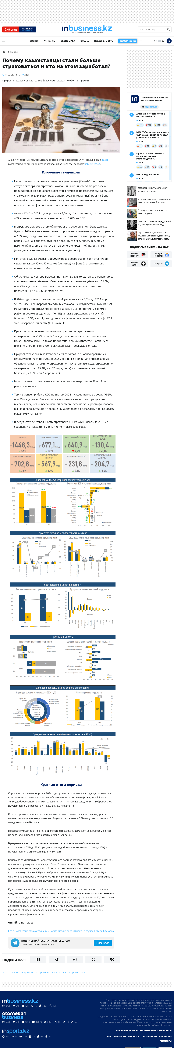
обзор (105, 160)
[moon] (163, 41)
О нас (108, 1036)
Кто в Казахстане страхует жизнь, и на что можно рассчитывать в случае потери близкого (61, 931)
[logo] (87, 29)
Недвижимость (103, 41)
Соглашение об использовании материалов (144, 1030)
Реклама (133, 1036)
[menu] (4, 41)
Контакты (120, 1036)
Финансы (50, 41)
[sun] (154, 41)
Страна (84, 41)
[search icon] (169, 30)
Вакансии (165, 1036)
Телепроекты (149, 1036)
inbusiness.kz (92, 164)
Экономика (68, 41)
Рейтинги (166, 1041)
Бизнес (34, 41)
